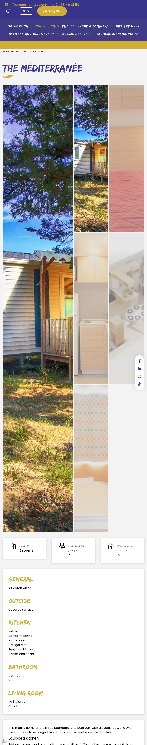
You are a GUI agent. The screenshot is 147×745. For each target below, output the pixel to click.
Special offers (74, 34)
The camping (18, 26)
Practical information (114, 34)
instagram (139, 376)
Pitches (68, 26)
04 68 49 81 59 (67, 4)
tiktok (139, 384)
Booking (52, 11)
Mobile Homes (47, 26)
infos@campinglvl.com (28, 4)
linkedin (139, 369)
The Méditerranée (33, 51)
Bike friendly (127, 26)
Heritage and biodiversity (31, 34)
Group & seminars (92, 26)
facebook (139, 361)
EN (26, 11)
